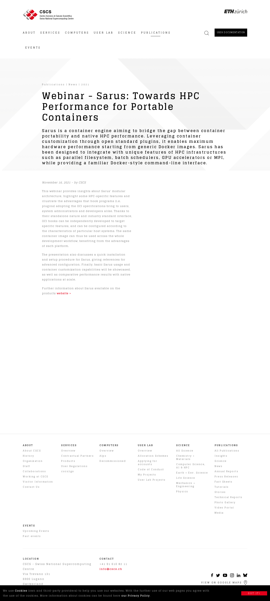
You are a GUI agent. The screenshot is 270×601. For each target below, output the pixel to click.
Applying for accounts (147, 462)
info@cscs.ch (111, 568)
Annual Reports (226, 471)
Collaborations (34, 471)
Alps (103, 456)
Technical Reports (229, 497)
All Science (184, 451)
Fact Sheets (224, 482)
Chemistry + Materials (185, 457)
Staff (26, 466)
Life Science (185, 478)
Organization (33, 461)
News (73, 84)
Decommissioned (113, 461)
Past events (32, 536)
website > (64, 293)
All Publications (227, 451)
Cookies (21, 590)
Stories (220, 492)
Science (221, 461)
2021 (85, 84)
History (28, 456)
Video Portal (224, 508)
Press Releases (226, 476)
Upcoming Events (36, 531)
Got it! (254, 593)
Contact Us (31, 487)
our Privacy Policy (135, 595)
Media (219, 513)
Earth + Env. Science (192, 473)
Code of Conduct (151, 469)
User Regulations (74, 466)
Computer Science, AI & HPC (191, 465)
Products (68, 461)
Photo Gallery (225, 502)
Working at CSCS (35, 476)
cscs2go (67, 471)
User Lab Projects (152, 480)
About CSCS (32, 451)
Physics (182, 491)
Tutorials (222, 487)
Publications (53, 84)
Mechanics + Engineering (185, 484)
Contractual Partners (77, 456)
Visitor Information (38, 482)
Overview (68, 451)
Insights (221, 456)
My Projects (147, 475)
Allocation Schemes (153, 456)
